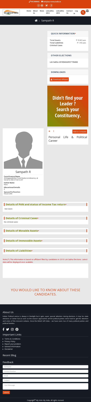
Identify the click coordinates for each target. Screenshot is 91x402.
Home (29, 11)
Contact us (69, 12)
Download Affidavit (59, 79)
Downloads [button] (58, 72)
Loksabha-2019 (60, 12)
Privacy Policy (10, 341)
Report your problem (13, 344)
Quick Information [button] (63, 33)
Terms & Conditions (12, 339)
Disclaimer (9, 349)
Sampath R (47, 20)
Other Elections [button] (61, 55)
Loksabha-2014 (50, 12)
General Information (12, 346)
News (42, 11)
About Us (35, 12)
